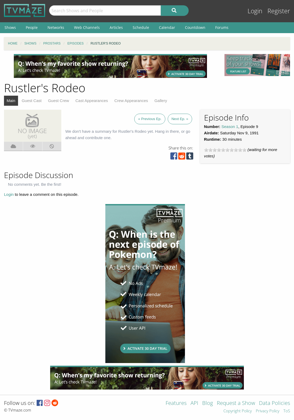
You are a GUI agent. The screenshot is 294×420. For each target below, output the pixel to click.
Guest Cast (32, 100)
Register (278, 11)
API (194, 403)
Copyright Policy (237, 411)
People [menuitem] (32, 27)
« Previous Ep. (150, 119)
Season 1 (230, 126)
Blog (207, 403)
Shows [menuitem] (10, 27)
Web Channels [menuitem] (87, 27)
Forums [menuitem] (221, 27)
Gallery (160, 100)
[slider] (225, 150)
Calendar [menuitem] (167, 27)
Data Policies (274, 403)
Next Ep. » (179, 119)
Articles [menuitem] (116, 27)
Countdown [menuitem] (195, 27)
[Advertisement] (110, 66)
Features (176, 403)
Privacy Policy (267, 411)
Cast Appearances (91, 100)
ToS (286, 411)
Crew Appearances (131, 100)
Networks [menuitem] (55, 27)
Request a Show (236, 403)
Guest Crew (58, 100)
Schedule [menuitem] (141, 27)
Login (255, 11)
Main (11, 100)
